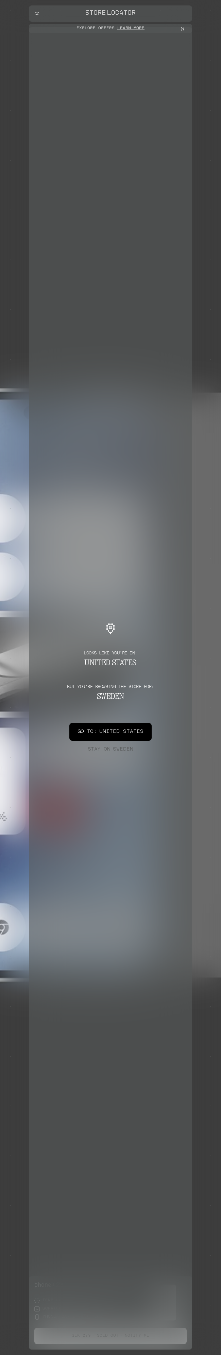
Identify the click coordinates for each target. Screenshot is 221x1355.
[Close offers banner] (184, 29)
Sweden (110, 749)
